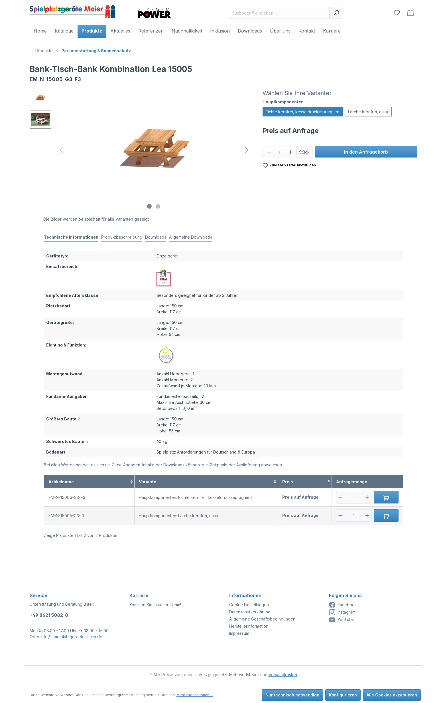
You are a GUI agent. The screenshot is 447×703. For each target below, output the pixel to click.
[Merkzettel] (397, 13)
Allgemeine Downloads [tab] (190, 237)
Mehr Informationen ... (194, 695)
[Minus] (340, 497)
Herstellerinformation (248, 626)
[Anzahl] (279, 152)
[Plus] (367, 497)
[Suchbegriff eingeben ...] (279, 13)
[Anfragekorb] (410, 13)
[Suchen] (336, 13)
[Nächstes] (246, 150)
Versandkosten (283, 674)
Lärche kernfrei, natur (368, 111)
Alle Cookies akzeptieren (392, 694)
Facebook (343, 605)
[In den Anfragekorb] (386, 497)
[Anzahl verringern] (269, 152)
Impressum (239, 633)
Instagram (342, 612)
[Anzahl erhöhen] (291, 152)
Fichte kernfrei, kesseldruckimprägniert (303, 111)
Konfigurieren (343, 694)
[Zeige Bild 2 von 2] (158, 206)
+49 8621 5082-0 (49, 615)
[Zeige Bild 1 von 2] (149, 206)
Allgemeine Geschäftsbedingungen (262, 619)
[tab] (71, 237)
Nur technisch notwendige (292, 694)
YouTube (341, 620)
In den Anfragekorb (366, 152)
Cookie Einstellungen (249, 604)
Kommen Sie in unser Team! (155, 604)
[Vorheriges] (61, 150)
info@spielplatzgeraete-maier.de (71, 636)
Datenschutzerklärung (250, 611)
